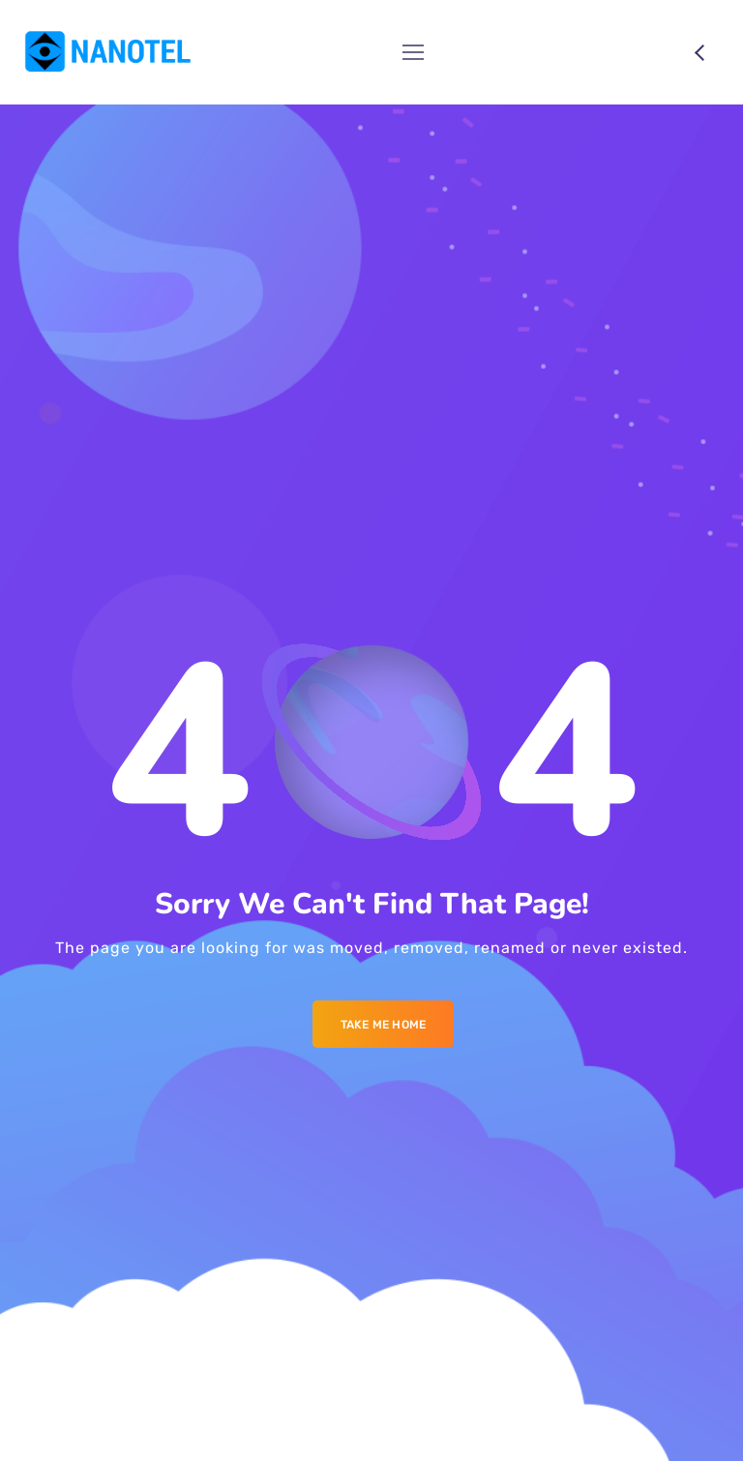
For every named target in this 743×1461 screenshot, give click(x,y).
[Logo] (108, 52)
